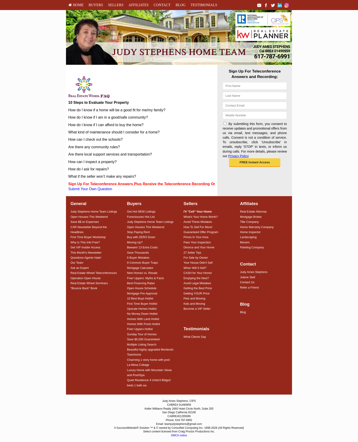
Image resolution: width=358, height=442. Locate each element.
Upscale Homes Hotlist (141, 308)
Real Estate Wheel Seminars (89, 283)
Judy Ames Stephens (253, 272)
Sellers (116, 5)
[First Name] (255, 86)
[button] (254, 162)
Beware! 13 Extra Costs (142, 247)
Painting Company (252, 247)
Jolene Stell (247, 277)
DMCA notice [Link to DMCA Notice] (179, 435)
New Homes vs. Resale (142, 273)
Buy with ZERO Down (141, 237)
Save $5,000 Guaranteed (143, 339)
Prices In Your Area (196, 237)
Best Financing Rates (141, 283)
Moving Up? (134, 242)
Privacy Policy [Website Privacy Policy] (238, 156)
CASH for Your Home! (198, 273)
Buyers (96, 5)
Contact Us (247, 282)
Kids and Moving (194, 303)
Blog (181, 5)
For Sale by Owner (196, 257)
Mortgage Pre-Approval (142, 293)
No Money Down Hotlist (142, 313)
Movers (245, 242)
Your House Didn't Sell (198, 262)
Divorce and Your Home (199, 247)
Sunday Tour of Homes (142, 334)
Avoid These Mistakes (198, 222)
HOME (76, 5)
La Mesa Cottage (138, 365)
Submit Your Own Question (90, 189)
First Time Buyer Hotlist (142, 303)
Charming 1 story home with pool (148, 359)
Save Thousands (138, 252)
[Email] (255, 105)
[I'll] (198, 211)
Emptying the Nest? (196, 278)
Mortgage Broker (251, 216)
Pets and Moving (194, 298)
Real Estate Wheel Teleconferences (94, 273)
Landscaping (248, 237)
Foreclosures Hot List (141, 216)
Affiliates (139, 5)
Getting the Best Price (198, 288)
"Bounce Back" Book (84, 288)
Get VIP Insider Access (85, 247)
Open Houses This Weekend (89, 216)
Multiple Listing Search (141, 344)
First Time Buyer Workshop (88, 237)
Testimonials (204, 5)
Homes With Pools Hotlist (143, 324)
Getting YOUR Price (197, 293)
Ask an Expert (80, 268)
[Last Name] (255, 95)
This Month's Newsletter (86, 252)
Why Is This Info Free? (85, 242)
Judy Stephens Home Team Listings (94, 211)
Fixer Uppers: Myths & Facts (145, 278)
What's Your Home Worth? (201, 216)
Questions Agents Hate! (86, 257)
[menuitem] (76, 5)
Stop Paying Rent (138, 232)
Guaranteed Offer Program (201, 232)
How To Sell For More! (198, 227)
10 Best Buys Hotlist (140, 298)
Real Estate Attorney (253, 211)
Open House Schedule (141, 288)
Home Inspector (250, 232)
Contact (162, 5)
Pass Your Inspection (197, 242)
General (79, 203)
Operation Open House (86, 278)
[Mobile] (255, 115)
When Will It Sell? (195, 268)
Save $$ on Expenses (85, 222)
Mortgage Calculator (140, 268)
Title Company (249, 222)
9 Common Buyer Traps (142, 262)
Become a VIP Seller (197, 308)
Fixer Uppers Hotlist (140, 329)
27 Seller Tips (192, 252)
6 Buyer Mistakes (138, 257)
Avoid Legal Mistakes (197, 283)
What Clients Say (195, 336)
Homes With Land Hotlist (143, 319)
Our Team (77, 262)
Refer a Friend (249, 287)
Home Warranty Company (257, 227)
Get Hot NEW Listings (141, 211)
